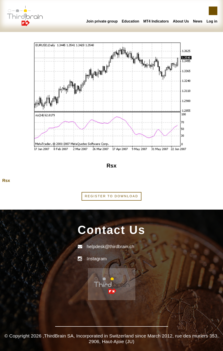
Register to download (111, 196)
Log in (212, 21)
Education (130, 21)
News (197, 21)
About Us (181, 21)
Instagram (97, 258)
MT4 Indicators (156, 21)
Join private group (102, 21)
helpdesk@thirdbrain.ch (110, 246)
